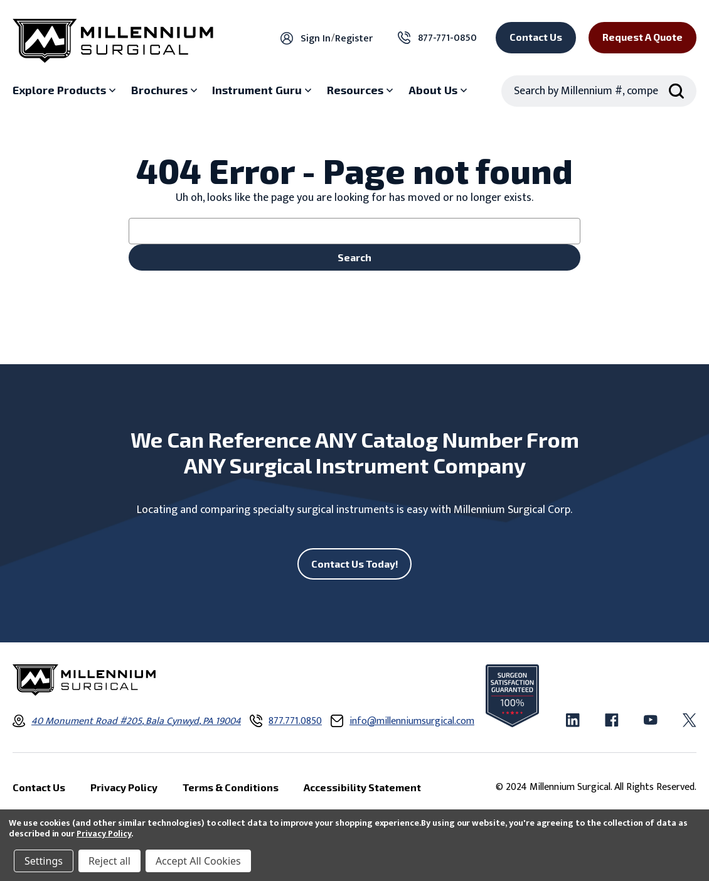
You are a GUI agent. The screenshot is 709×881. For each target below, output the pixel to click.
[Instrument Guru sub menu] (263, 90)
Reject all (109, 861)
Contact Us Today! (354, 564)
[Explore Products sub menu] (66, 90)
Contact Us (535, 37)
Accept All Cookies (198, 861)
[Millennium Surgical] (113, 41)
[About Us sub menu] (439, 90)
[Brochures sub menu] (165, 90)
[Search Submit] (676, 91)
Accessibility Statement (362, 787)
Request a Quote (642, 37)
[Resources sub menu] (361, 90)
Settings (43, 861)
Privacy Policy (104, 833)
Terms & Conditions (231, 787)
